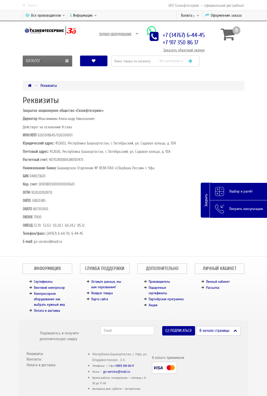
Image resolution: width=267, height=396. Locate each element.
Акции (153, 305)
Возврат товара (102, 293)
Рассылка (212, 287)
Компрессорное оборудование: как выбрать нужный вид (49, 299)
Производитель (159, 281)
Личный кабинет (218, 281)
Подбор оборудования (115, 34)
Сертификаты (43, 281)
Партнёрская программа (166, 299)
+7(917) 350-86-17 (124, 366)
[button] (224, 61)
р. (190, 15)
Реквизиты (48, 85)
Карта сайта (99, 299)
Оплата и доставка (47, 310)
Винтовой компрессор (49, 287)
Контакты (34, 359)
